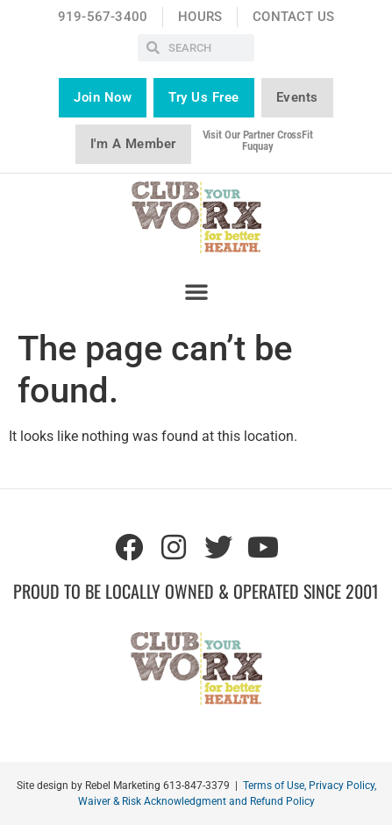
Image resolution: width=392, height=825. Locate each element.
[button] (196, 291)
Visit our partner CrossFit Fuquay (258, 140)
